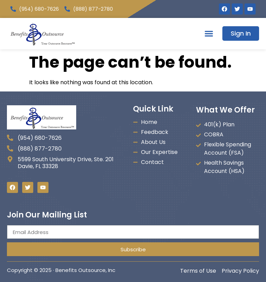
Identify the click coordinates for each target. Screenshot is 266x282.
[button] (208, 33)
